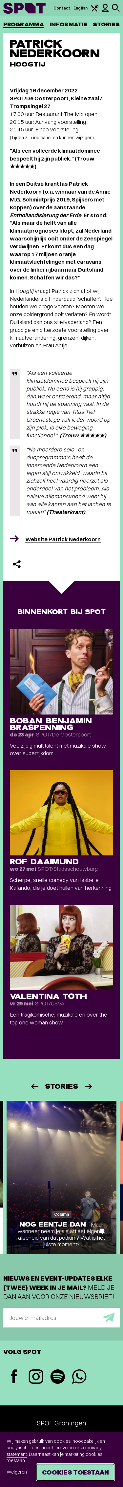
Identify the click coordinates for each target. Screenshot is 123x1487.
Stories (106, 24)
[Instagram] (36, 1377)
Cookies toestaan (75, 1472)
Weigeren (17, 1472)
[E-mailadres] (61, 1317)
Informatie (68, 24)
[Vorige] (34, 1086)
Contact (62, 8)
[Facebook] (14, 1377)
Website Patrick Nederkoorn (63, 539)
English (80, 8)
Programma (23, 24)
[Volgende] (89, 1086)
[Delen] (17, 564)
